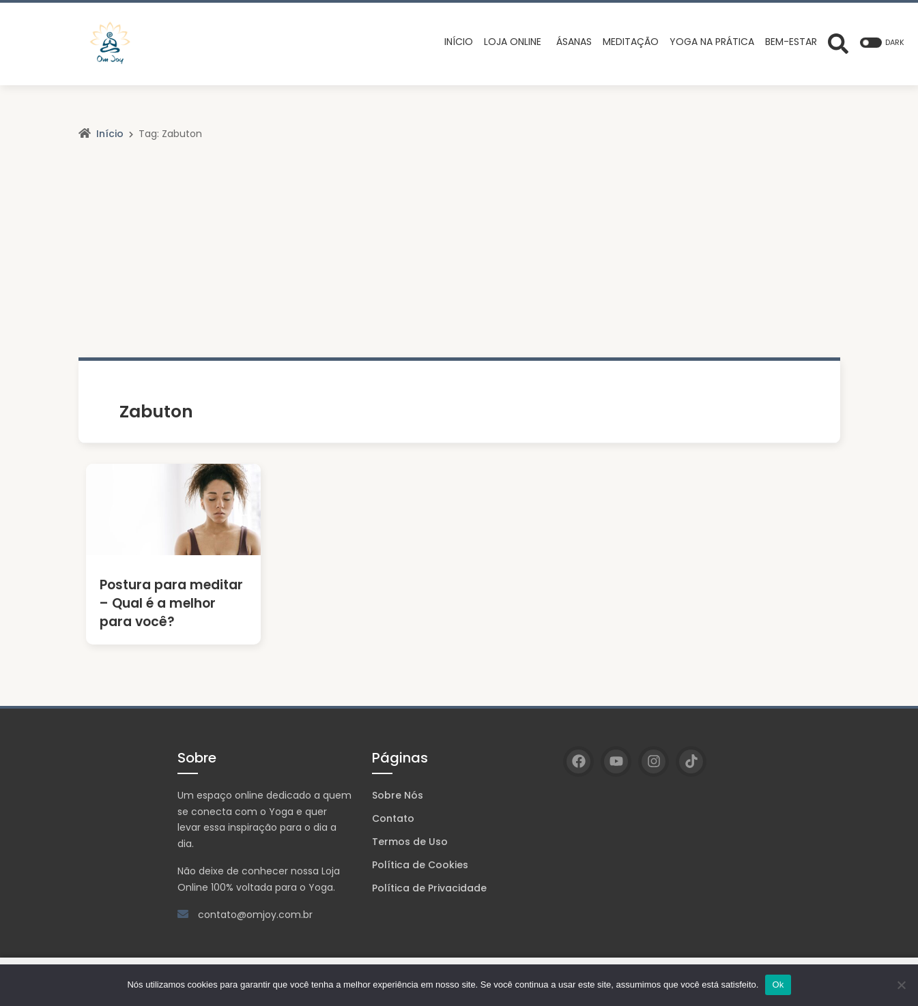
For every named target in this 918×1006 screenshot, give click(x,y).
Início (110, 133)
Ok (778, 984)
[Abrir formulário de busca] (838, 42)
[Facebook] (578, 761)
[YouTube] (616, 761)
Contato (393, 818)
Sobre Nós (397, 795)
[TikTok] (691, 761)
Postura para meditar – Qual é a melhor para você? (172, 603)
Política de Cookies (420, 865)
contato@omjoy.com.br (255, 914)
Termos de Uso (410, 841)
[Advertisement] (459, 255)
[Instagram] (653, 761)
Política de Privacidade (429, 888)
